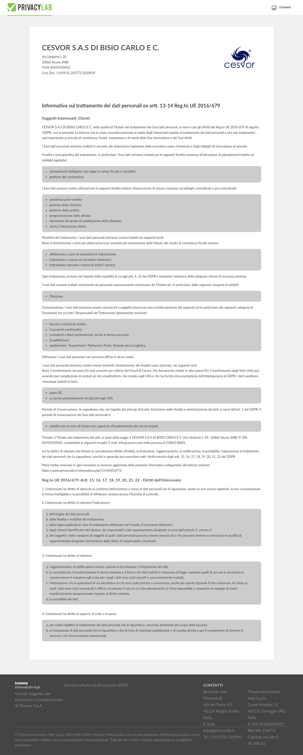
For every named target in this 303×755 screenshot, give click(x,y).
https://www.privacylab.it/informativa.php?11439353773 (81, 470)
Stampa (281, 7)
